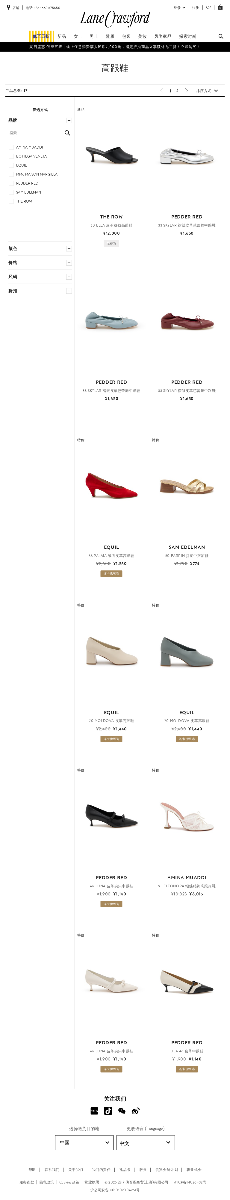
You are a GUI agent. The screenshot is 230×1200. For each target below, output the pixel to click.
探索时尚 (187, 36)
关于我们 (75, 1169)
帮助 (32, 1169)
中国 (84, 1142)
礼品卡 (125, 1169)
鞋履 (110, 36)
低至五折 (41, 36)
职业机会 (194, 1169)
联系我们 (52, 1169)
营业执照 (91, 1182)
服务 (143, 1169)
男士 (94, 36)
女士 (78, 36)
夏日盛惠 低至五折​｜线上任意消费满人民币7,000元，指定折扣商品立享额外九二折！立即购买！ (114, 47)
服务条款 (26, 1182)
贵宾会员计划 (166, 1169)
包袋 (126, 36)
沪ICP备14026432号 (190, 1182)
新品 (62, 36)
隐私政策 (47, 1182)
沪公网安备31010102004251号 (115, 1190)
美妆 (142, 36)
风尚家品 (163, 36)
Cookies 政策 (69, 1182)
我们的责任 (101, 1169)
